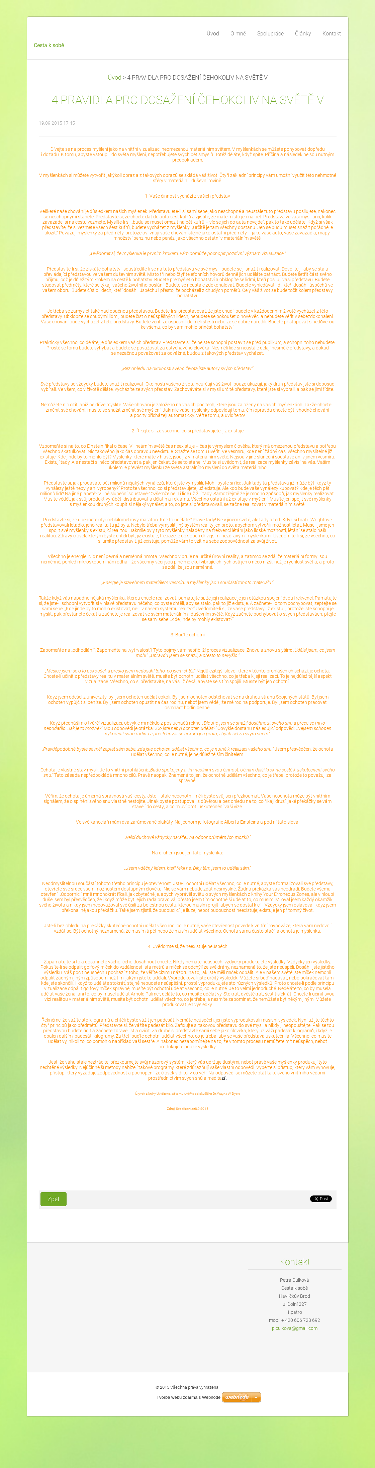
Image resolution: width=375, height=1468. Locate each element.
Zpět (54, 1199)
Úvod (114, 77)
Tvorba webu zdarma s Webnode (188, 1397)
